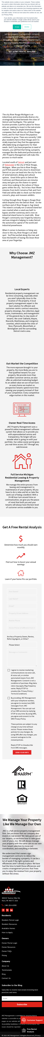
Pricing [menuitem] (4, 945)
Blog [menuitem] (4, 964)
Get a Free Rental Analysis (22, 51)
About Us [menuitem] (5, 956)
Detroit (21, 162)
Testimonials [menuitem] (7, 960)
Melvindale (9, 164)
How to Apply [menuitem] (7, 923)
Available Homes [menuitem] (8, 918)
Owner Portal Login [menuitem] (9, 933)
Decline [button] (27, 27)
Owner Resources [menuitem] (8, 937)
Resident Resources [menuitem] (9, 914)
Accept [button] (17, 27)
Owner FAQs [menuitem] (7, 941)
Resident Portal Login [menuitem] (10, 910)
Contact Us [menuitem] (6, 968)
